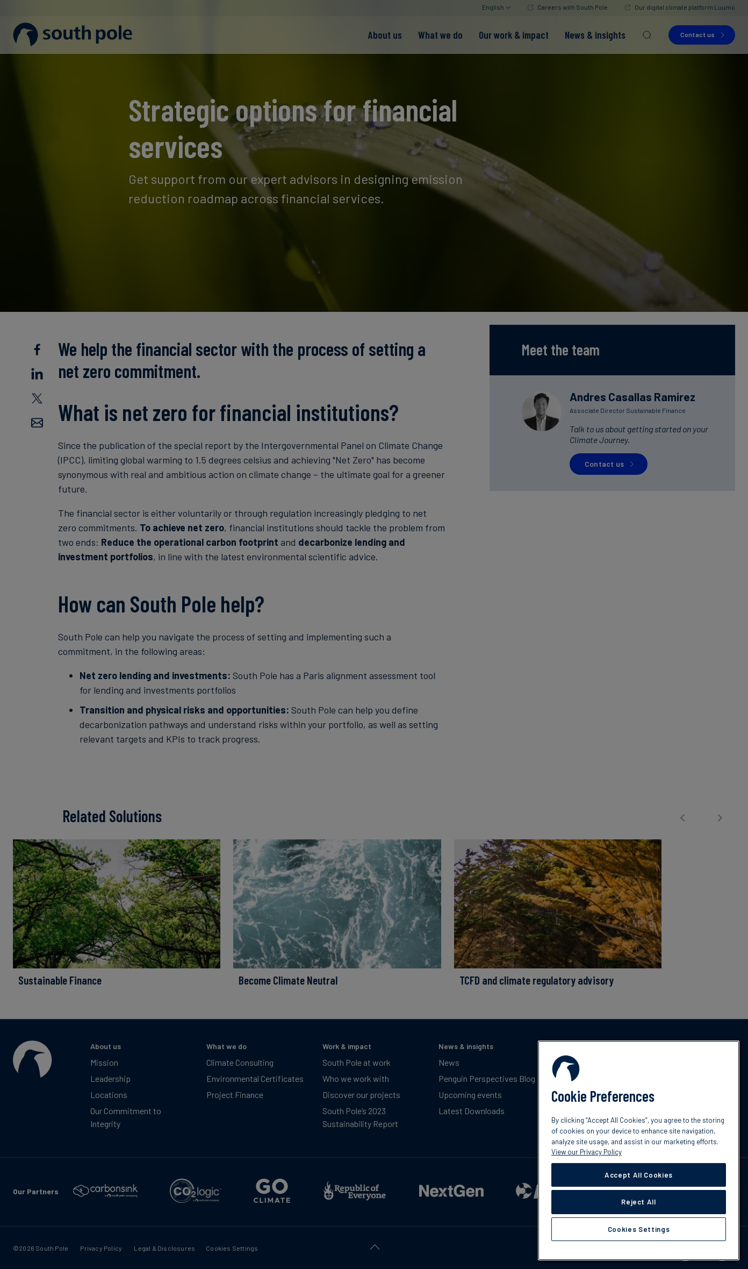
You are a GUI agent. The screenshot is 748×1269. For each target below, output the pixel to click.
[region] (638, 1150)
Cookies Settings (639, 1229)
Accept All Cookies (639, 1175)
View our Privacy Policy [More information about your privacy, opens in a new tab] (586, 1151)
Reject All (638, 1201)
